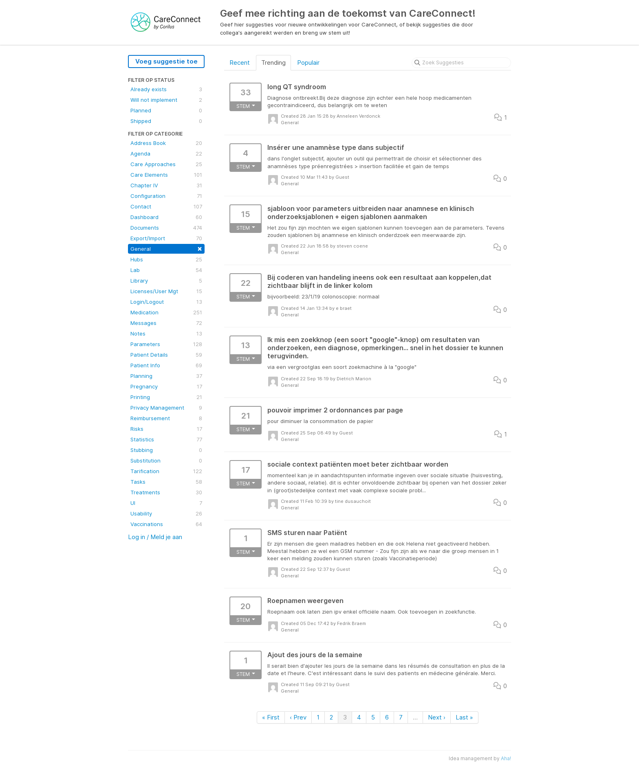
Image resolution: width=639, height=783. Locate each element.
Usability (166, 513)
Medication (166, 312)
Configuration (166, 196)
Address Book (166, 143)
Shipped (166, 121)
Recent (239, 62)
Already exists (166, 89)
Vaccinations (166, 524)
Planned (166, 110)
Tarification (166, 471)
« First (271, 717)
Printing (166, 397)
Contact (166, 206)
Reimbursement (166, 418)
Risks (166, 429)
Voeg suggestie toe (166, 61)
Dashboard (166, 217)
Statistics (166, 439)
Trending (273, 62)
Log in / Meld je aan (155, 537)
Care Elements (166, 175)
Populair (308, 62)
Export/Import (166, 238)
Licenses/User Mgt (166, 291)
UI (166, 503)
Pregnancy (166, 386)
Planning (166, 376)
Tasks (166, 482)
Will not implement (166, 100)
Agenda (166, 153)
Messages (166, 323)
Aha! (506, 758)
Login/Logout (166, 302)
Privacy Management (166, 408)
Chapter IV (166, 185)
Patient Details (166, 355)
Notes (166, 333)
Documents (166, 228)
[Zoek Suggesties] (461, 62)
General (166, 248)
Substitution (166, 460)
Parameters (166, 344)
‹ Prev (298, 717)
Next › (436, 717)
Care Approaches (166, 164)
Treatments (166, 492)
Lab (166, 270)
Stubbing (166, 450)
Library (166, 280)
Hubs (166, 259)
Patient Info (166, 365)
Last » (464, 717)
